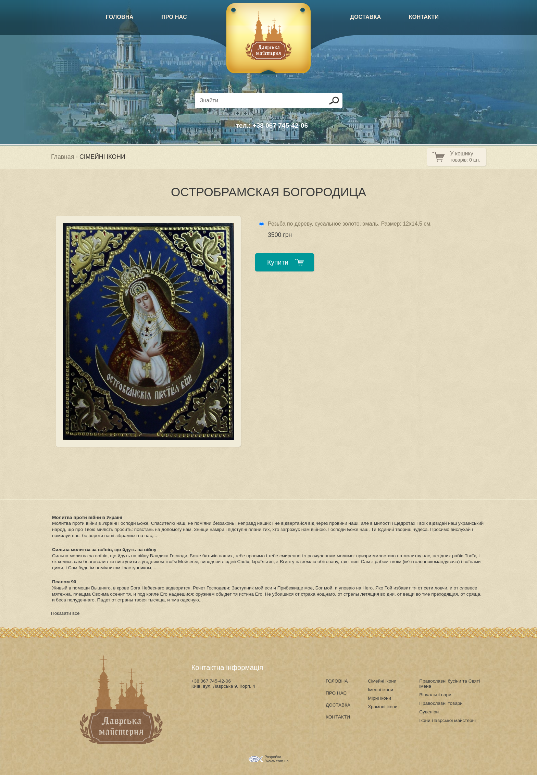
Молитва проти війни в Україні (87, 517)
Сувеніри (429, 711)
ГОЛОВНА (120, 17)
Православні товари (441, 703)
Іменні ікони (380, 689)
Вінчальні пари (435, 694)
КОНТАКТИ (424, 17)
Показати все (65, 613)
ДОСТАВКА (365, 17)
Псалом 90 (64, 581)
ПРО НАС (174, 17)
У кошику (461, 153)
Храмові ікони (383, 706)
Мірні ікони (379, 698)
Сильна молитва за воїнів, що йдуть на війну (104, 549)
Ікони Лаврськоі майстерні (447, 720)
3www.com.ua (276, 761)
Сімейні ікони (382, 681)
